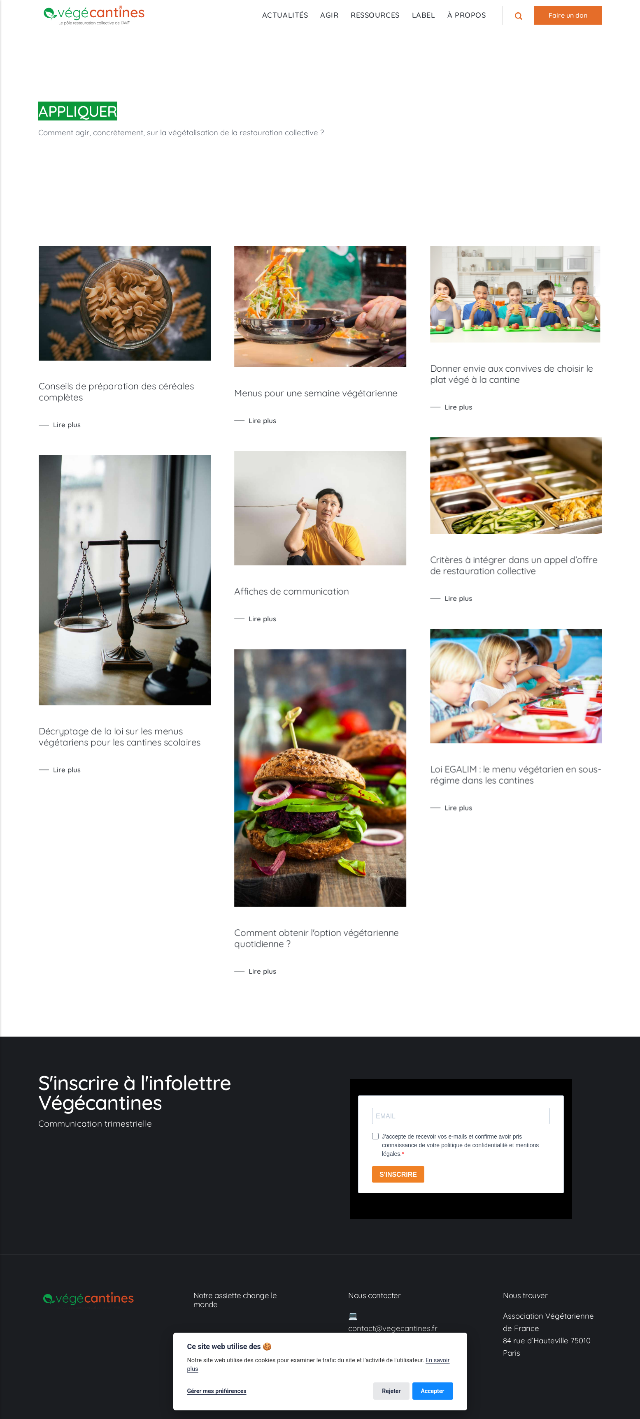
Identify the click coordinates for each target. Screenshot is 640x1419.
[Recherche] (519, 15)
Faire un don (568, 15)
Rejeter (391, 1391)
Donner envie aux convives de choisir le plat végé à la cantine (539, 374)
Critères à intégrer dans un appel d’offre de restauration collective (542, 572)
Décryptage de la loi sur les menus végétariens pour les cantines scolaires (119, 745)
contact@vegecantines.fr (393, 1328)
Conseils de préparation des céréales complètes (116, 391)
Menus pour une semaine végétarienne (329, 393)
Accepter (433, 1391)
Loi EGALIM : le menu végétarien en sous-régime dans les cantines (543, 788)
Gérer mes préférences (217, 1391)
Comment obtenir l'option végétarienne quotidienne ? (330, 955)
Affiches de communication (305, 600)
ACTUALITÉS (285, 15)
